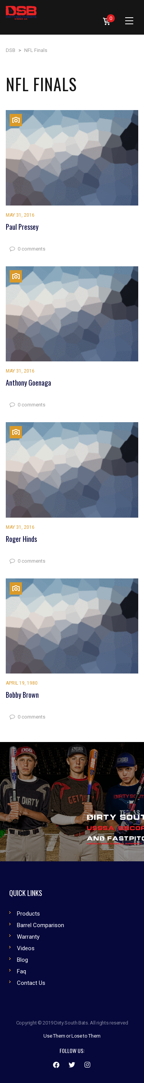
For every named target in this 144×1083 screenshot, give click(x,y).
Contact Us (31, 982)
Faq (21, 971)
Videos (26, 948)
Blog (22, 959)
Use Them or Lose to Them (71, 1036)
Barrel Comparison (40, 925)
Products (28, 913)
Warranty (28, 936)
